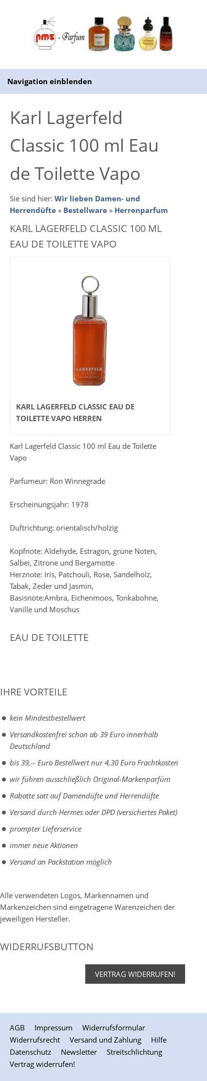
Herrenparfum (141, 210)
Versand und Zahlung (105, 1040)
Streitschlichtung (134, 1052)
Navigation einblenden (49, 81)
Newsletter (79, 1052)
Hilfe (159, 1040)
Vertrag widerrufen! (135, 974)
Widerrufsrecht (35, 1040)
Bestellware (85, 210)
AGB (17, 1027)
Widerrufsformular (113, 1027)
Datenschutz (30, 1052)
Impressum (54, 1027)
